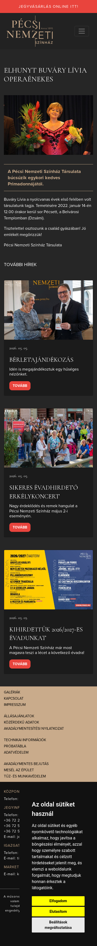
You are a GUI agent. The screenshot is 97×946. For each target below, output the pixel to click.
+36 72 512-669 (18, 826)
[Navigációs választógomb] (81, 31)
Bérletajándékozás (41, 360)
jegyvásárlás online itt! (48, 6)
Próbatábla (15, 746)
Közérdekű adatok (21, 722)
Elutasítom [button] (58, 911)
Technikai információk (25, 740)
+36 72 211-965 (18, 820)
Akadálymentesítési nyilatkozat (34, 728)
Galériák (12, 692)
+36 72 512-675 (18, 831)
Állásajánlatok (19, 716)
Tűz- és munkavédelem (25, 776)
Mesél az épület (19, 770)
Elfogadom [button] (58, 901)
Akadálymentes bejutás (26, 764)
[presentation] (48, 310)
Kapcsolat (14, 698)
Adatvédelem (16, 752)
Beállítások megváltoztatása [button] (58, 925)
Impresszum (15, 704)
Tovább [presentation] (20, 386)
